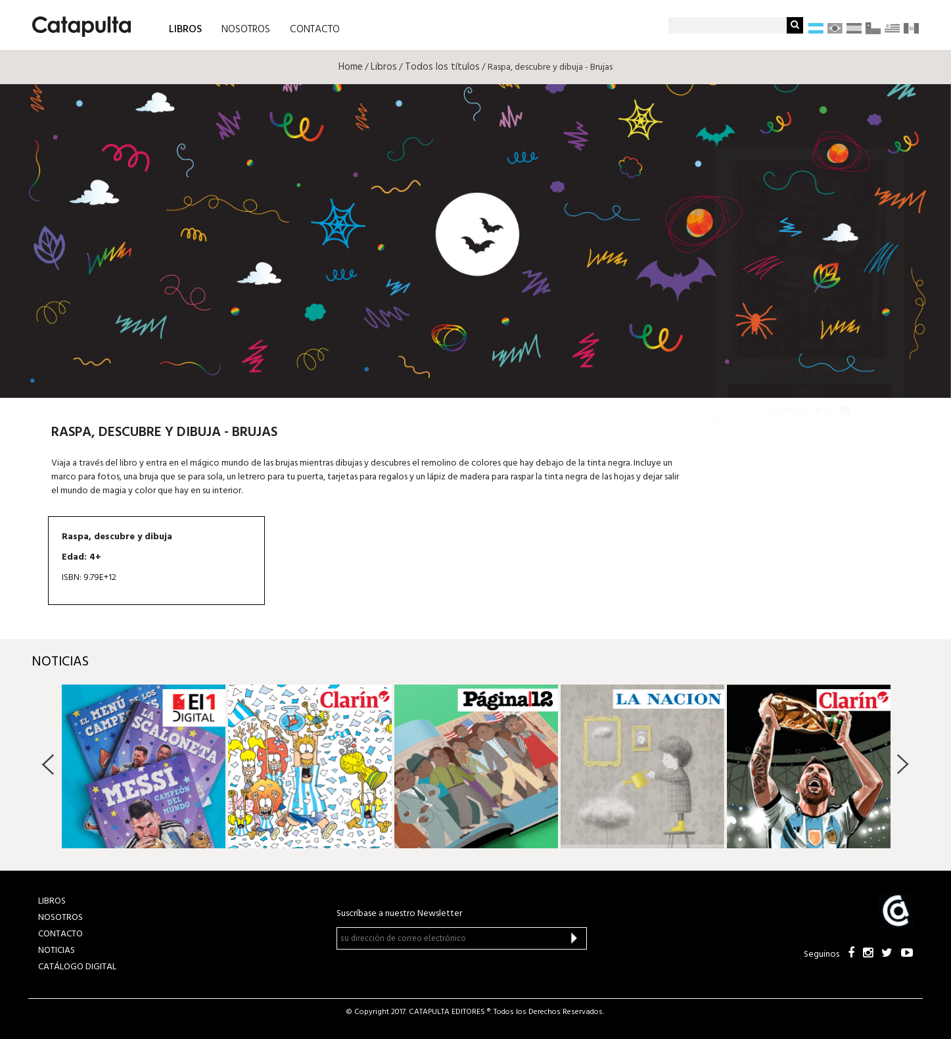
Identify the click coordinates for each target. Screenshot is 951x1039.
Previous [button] (48, 764)
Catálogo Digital (77, 967)
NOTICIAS (56, 950)
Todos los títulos (442, 67)
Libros (384, 67)
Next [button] (902, 764)
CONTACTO (315, 29)
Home (350, 67)
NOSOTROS (245, 29)
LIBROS (185, 28)
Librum (809, 390)
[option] (143, 766)
